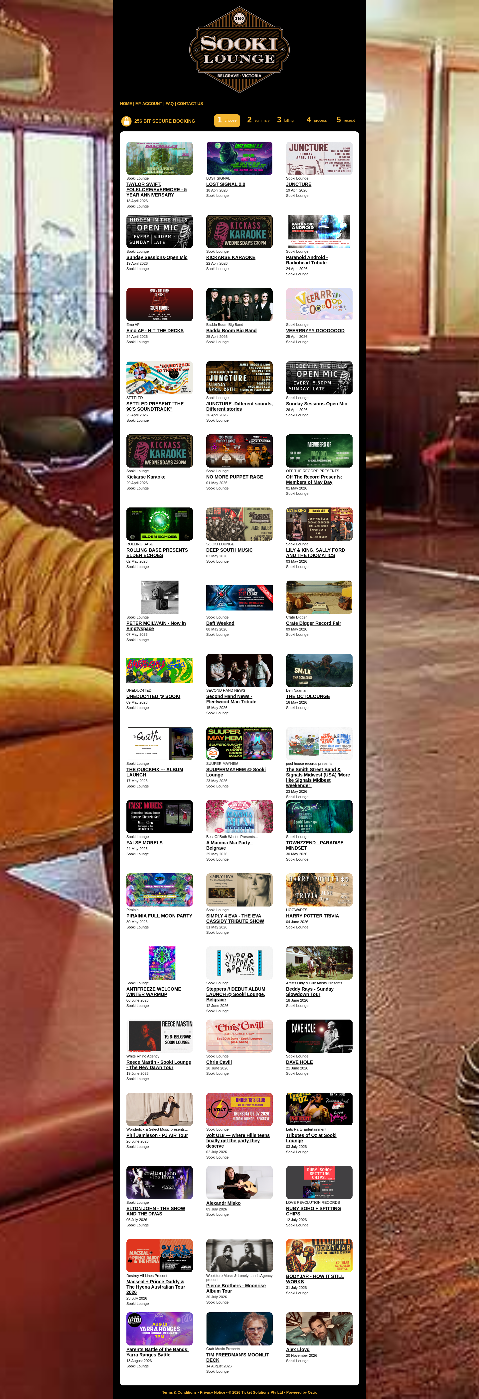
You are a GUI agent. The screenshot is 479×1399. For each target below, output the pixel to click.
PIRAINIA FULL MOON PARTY (159, 915)
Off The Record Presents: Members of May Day (314, 479)
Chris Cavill (219, 1062)
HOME (126, 103)
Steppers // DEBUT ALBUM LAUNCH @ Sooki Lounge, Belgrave (235, 994)
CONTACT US (190, 103)
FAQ (170, 103)
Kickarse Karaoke (146, 477)
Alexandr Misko (223, 1203)
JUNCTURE (298, 184)
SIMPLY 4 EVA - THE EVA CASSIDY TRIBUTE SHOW (235, 918)
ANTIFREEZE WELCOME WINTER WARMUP (153, 991)
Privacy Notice (212, 1392)
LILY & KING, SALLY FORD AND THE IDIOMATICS (315, 552)
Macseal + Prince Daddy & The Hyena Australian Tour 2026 (155, 1287)
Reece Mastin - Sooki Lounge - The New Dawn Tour (158, 1064)
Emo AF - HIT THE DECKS (155, 330)
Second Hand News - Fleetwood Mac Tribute (231, 699)
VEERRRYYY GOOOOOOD (315, 330)
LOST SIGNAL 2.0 (225, 184)
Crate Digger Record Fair (313, 623)
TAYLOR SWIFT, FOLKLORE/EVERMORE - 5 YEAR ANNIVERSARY (156, 190)
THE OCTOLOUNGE (308, 696)
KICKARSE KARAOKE (230, 257)
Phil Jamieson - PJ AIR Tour (157, 1135)
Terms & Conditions (179, 1392)
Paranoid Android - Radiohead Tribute (307, 260)
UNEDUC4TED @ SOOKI (153, 696)
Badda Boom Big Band (231, 330)
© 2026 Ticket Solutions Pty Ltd (256, 1392)
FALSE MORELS (144, 842)
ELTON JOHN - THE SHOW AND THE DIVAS (155, 1211)
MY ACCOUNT (148, 103)
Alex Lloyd (298, 1349)
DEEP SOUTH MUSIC (229, 550)
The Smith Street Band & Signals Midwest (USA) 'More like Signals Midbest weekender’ (318, 777)
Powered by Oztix (301, 1392)
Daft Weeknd (220, 623)
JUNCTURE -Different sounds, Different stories (239, 406)
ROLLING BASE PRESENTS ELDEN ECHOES (157, 552)
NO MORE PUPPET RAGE (234, 477)
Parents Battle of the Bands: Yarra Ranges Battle (157, 1352)
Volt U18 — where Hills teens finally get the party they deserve (238, 1141)
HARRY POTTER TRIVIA (312, 915)
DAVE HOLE (299, 1062)
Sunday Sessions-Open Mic (157, 257)
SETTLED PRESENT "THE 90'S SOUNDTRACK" (155, 406)
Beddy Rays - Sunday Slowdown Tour (310, 991)
